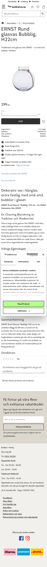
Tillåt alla (23, 304)
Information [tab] (23, 261)
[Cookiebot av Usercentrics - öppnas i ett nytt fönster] (28, 254)
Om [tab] (38, 261)
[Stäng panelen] (43, 254)
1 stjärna (4, 359)
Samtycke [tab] (8, 261)
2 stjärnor (6, 359)
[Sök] (42, 14)
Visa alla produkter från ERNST (14, 173)
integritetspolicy (9, 436)
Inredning (24, 1)
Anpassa (24, 311)
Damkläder (12, 1)
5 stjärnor (13, 359)
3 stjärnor (8, 359)
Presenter (35, 1)
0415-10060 (10, 456)
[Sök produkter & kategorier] (21, 14)
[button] (3, 7)
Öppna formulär (23, 165)
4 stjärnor (10, 359)
